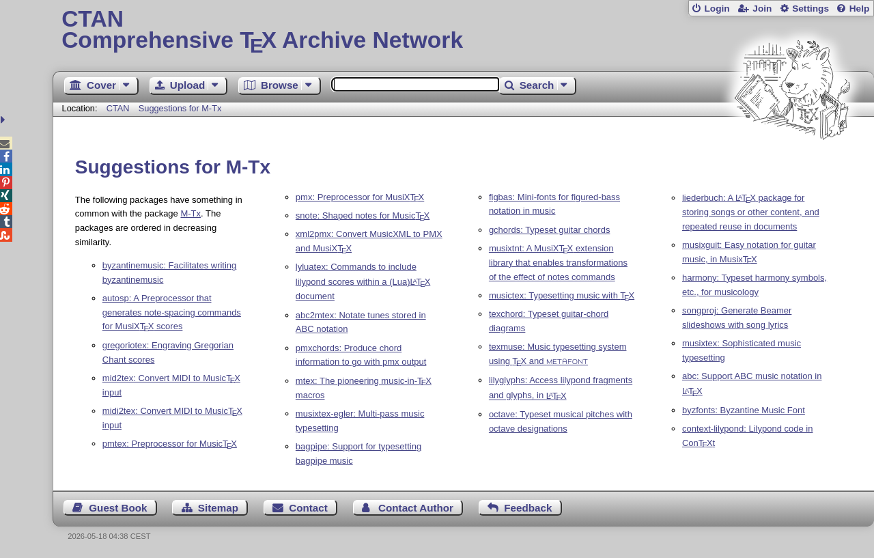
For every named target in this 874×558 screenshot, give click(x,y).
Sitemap (218, 508)
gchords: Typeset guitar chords (549, 230)
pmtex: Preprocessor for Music (169, 443)
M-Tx (190, 213)
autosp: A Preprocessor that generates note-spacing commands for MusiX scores (171, 312)
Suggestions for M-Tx (180, 108)
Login (716, 8)
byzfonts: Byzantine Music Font (743, 410)
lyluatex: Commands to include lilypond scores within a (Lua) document (363, 281)
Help (859, 8)
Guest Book (118, 508)
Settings (810, 8)
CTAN (118, 108)
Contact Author (415, 508)
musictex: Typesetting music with (561, 295)
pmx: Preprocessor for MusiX (360, 197)
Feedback (528, 508)
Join (762, 8)
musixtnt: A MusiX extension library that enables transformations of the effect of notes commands (558, 262)
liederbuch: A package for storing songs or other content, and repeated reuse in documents (750, 212)
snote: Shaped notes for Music (362, 215)
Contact (308, 508)
